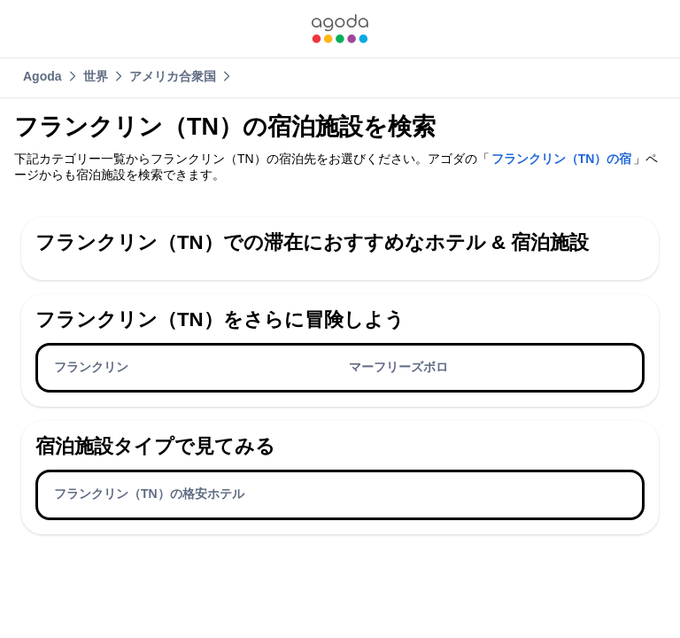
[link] (340, 28)
